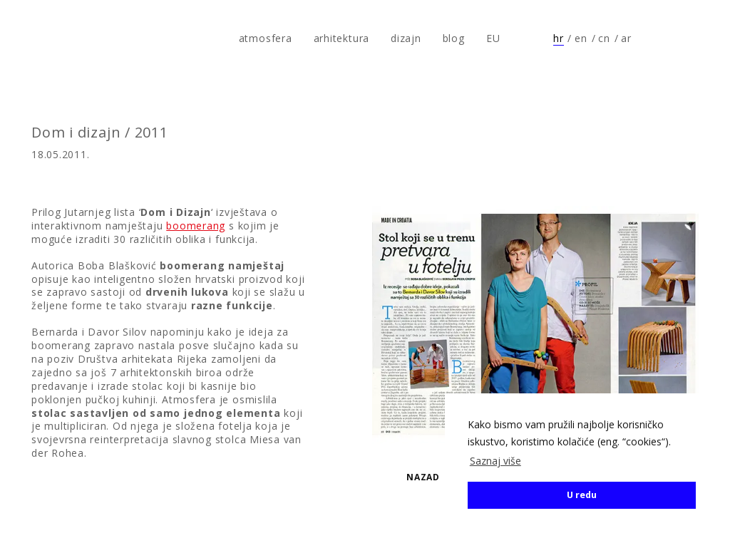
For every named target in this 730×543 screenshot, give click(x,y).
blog (454, 38)
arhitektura (341, 38)
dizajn (406, 38)
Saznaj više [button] (495, 460)
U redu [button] (582, 495)
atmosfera (59, 38)
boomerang (195, 225)
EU (493, 38)
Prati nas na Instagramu (691, 38)
